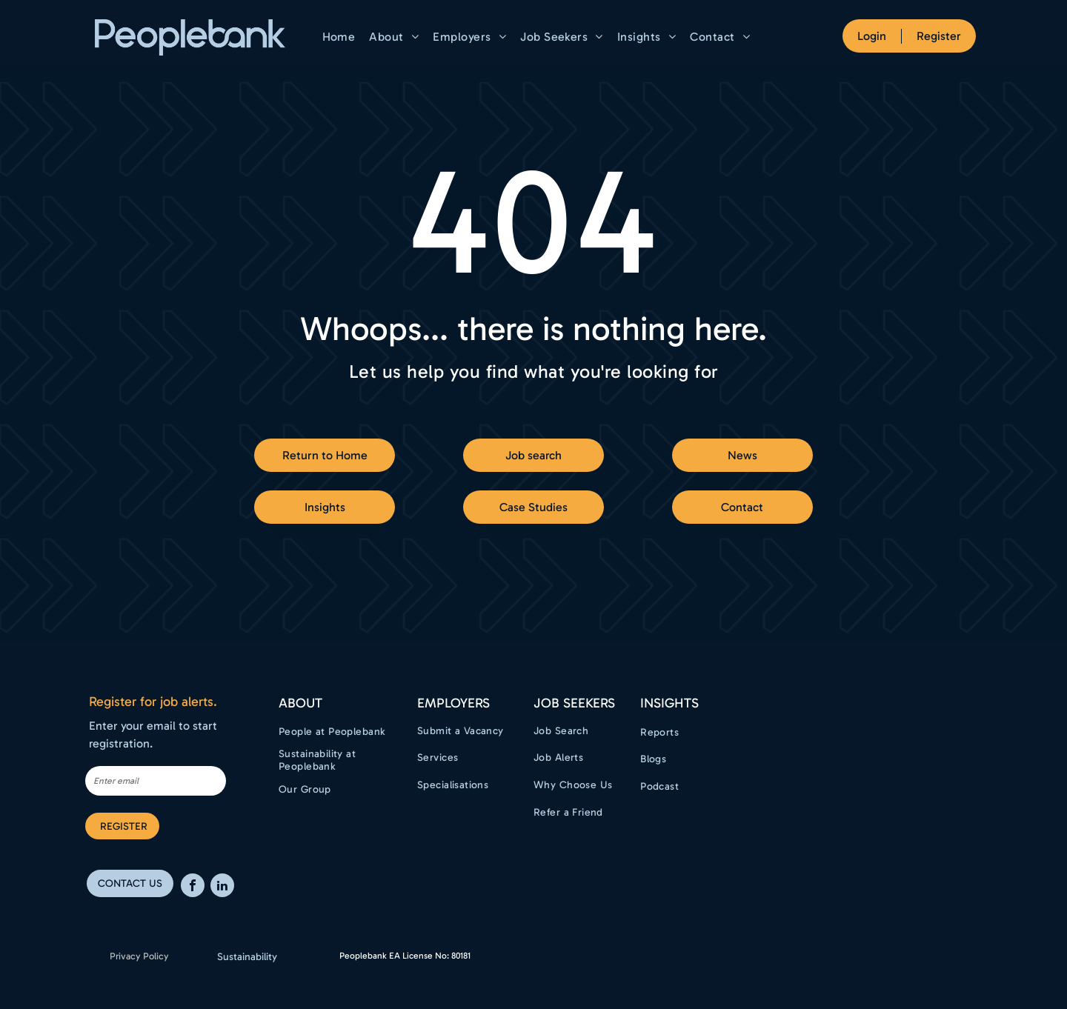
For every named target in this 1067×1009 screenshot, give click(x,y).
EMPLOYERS (453, 703)
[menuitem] (341, 36)
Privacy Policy (139, 956)
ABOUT (300, 703)
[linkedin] (222, 887)
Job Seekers (574, 703)
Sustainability (247, 956)
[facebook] (193, 887)
